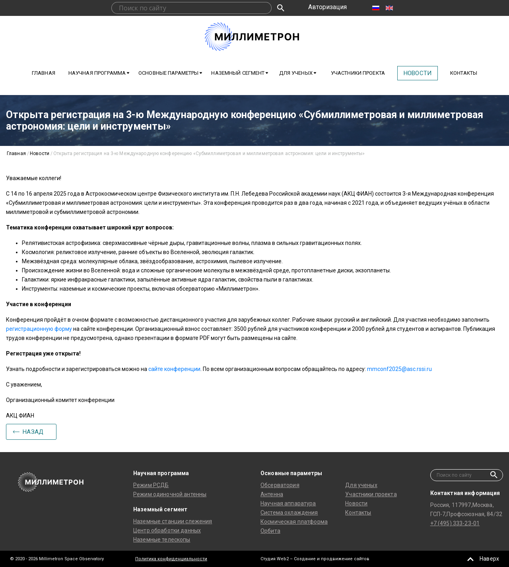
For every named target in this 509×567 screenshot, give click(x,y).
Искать (280, 8)
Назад (33, 431)
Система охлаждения (289, 512)
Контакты (463, 73)
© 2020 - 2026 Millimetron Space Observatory (57, 558)
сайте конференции (174, 369)
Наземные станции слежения (172, 521)
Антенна (271, 494)
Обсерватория (279, 485)
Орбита (270, 531)
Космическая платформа (294, 521)
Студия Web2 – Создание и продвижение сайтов (314, 558)
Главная (43, 73)
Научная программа (97, 73)
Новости (417, 73)
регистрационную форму (39, 329)
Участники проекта (358, 73)
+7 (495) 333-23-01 (455, 523)
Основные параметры (168, 73)
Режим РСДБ (151, 485)
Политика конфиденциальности (171, 558)
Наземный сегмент (237, 73)
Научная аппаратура (288, 503)
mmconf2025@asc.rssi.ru (399, 369)
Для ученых (361, 485)
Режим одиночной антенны (169, 494)
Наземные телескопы (161, 539)
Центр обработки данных (167, 530)
